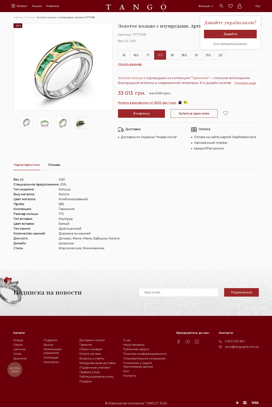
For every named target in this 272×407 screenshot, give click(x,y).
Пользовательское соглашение (144, 358)
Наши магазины (133, 344)
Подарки (85, 381)
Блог (126, 371)
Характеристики (27, 165)
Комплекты (51, 362)
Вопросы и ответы (91, 358)
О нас (127, 340)
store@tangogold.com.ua (242, 347)
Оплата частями (90, 353)
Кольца (18, 340)
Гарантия (85, 344)
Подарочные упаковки (94, 367)
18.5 (184, 55)
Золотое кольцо (130, 78)
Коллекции (51, 357)
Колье (17, 353)
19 (196, 55)
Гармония (200, 78)
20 (220, 55)
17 (147, 55)
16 (124, 55)
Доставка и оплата (92, 340)
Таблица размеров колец (96, 376)
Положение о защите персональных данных (138, 364)
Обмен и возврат (91, 349)
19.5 (208, 55)
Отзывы (54, 165)
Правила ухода (89, 372)
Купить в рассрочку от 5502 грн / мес (153, 103)
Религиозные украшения (53, 351)
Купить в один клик (194, 113)
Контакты (129, 375)
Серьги (18, 344)
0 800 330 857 (234, 341)
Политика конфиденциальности (145, 353)
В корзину (141, 113)
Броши (48, 344)
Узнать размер (130, 64)
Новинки (52, 6)
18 (172, 55)
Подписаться (241, 292)
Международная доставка (97, 363)
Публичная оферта (136, 349)
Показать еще (245, 83)
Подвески (50, 340)
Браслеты (20, 358)
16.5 (136, 55)
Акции (36, 6)
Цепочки (19, 349)
